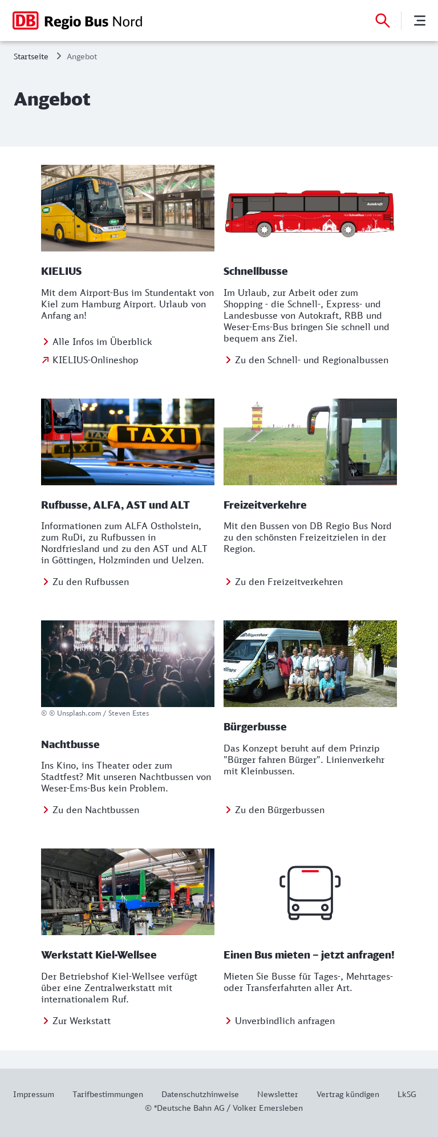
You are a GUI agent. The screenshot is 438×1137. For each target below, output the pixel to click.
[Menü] (420, 20)
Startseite (31, 56)
